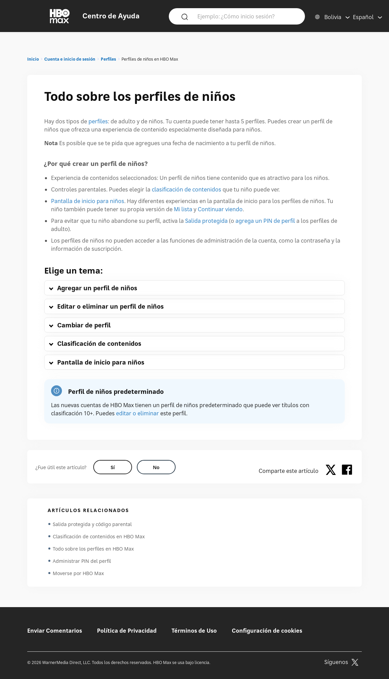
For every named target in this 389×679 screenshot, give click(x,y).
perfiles (98, 121)
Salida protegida (206, 221)
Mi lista (183, 209)
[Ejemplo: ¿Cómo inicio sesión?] (247, 16)
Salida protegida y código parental (92, 524)
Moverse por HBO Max (78, 573)
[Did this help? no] (156, 467)
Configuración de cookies (267, 630)
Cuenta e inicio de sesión (69, 59)
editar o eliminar (137, 413)
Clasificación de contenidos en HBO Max (99, 536)
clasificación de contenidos (186, 189)
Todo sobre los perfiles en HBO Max (93, 548)
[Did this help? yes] (112, 467)
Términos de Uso (194, 630)
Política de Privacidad (127, 630)
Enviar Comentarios (54, 630)
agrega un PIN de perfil (265, 221)
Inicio (33, 59)
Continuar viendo (220, 209)
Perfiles (108, 59)
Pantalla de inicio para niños (87, 201)
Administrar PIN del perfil (82, 561)
